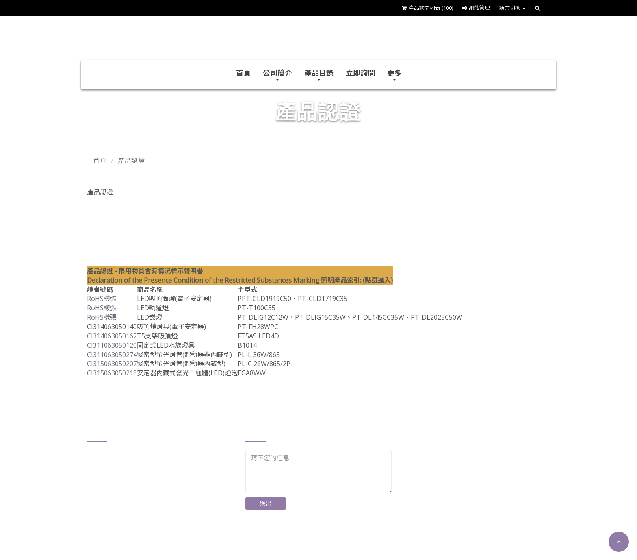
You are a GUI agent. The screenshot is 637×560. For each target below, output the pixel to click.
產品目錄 (319, 74)
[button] (619, 542)
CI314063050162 (112, 335)
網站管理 (476, 7)
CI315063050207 (112, 363)
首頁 (243, 73)
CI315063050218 (112, 372)
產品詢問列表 (427, 7)
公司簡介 (277, 74)
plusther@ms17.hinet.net (135, 523)
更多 (394, 74)
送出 (266, 504)
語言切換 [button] (512, 7)
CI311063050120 (112, 345)
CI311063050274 (112, 354)
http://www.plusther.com (134, 535)
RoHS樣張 (102, 298)
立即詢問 (360, 73)
